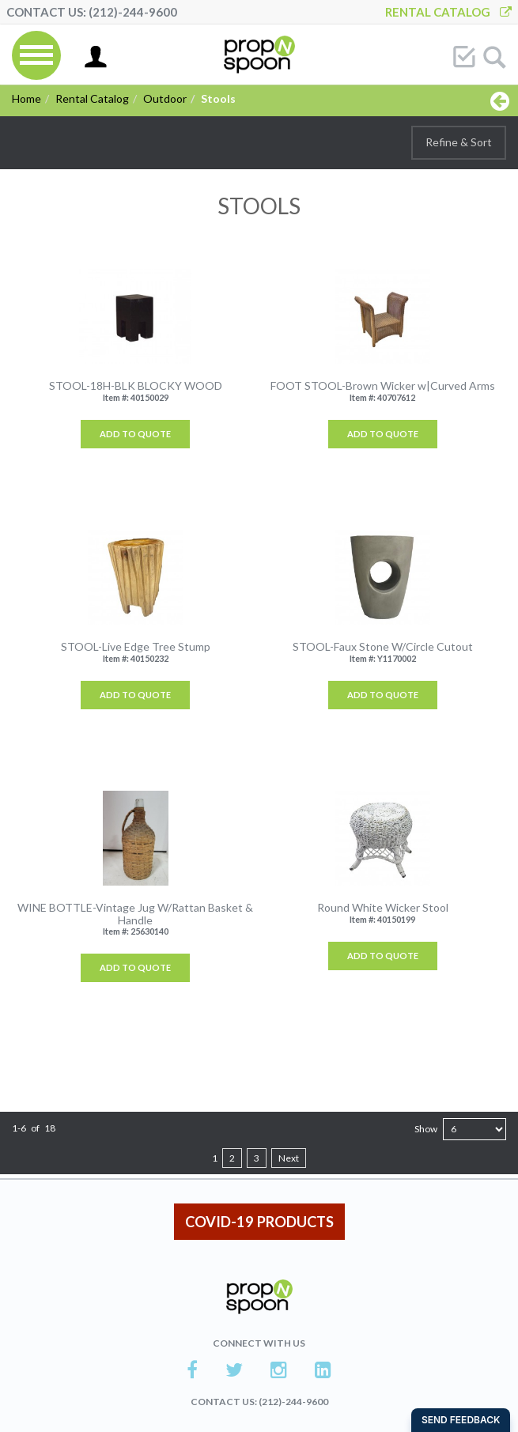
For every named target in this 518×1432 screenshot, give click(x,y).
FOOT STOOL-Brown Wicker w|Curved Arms (382, 385)
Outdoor (165, 98)
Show (425, 1129)
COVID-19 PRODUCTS (259, 1221)
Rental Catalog (448, 12)
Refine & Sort (458, 142)
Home (26, 98)
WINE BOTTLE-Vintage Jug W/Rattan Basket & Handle (135, 913)
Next (288, 1158)
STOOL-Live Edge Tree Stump (135, 646)
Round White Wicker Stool (382, 907)
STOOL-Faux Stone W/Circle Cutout (383, 646)
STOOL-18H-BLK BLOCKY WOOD (135, 385)
